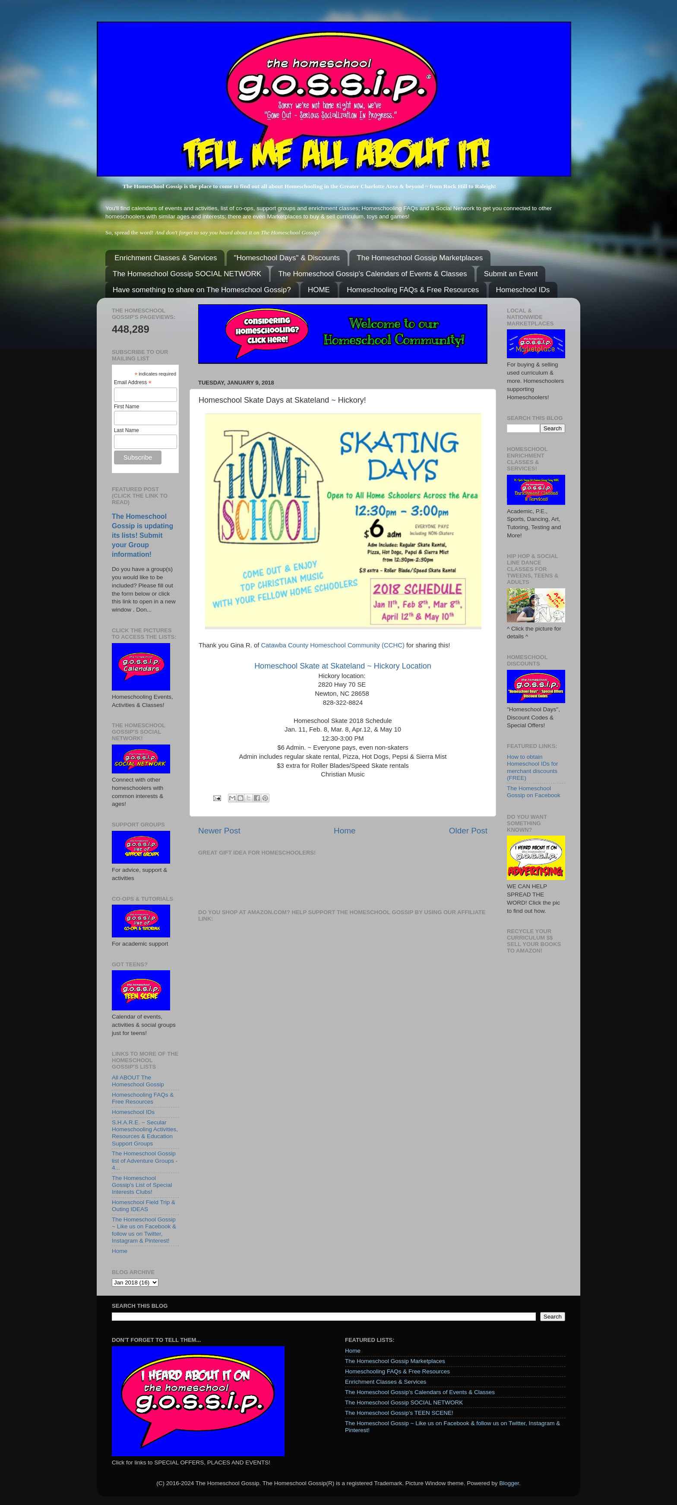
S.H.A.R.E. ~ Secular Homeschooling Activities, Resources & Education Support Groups (145, 1133)
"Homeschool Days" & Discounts (287, 258)
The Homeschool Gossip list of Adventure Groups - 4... (144, 1160)
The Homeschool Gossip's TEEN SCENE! (399, 1413)
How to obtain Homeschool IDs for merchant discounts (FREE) (532, 767)
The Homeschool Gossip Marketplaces (420, 258)
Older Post (468, 830)
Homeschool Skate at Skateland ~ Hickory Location (342, 666)
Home (344, 830)
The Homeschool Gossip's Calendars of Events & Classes (372, 274)
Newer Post (219, 830)
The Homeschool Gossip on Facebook (533, 791)
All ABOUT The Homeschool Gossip (138, 1081)
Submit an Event (511, 274)
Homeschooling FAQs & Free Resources (413, 290)
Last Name (126, 430)
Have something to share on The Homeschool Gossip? (202, 290)
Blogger (509, 1483)
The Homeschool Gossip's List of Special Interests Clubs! (142, 1185)
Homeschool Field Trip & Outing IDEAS (143, 1205)
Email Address (133, 382)
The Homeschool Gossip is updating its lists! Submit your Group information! (142, 535)
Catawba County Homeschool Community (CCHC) (332, 645)
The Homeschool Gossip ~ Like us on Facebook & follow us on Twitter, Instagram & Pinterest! (144, 1230)
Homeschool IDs (523, 290)
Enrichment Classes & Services (165, 258)
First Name (126, 407)
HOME (319, 290)
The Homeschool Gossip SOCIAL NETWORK (187, 274)
